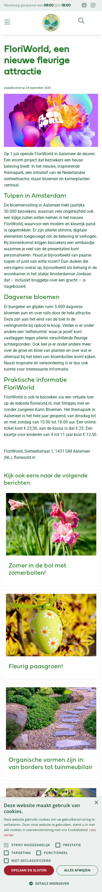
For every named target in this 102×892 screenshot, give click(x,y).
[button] (51, 883)
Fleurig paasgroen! (36, 667)
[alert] (51, 844)
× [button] (96, 803)
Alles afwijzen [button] (77, 870)
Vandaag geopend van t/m (37, 5)
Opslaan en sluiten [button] (29, 870)
